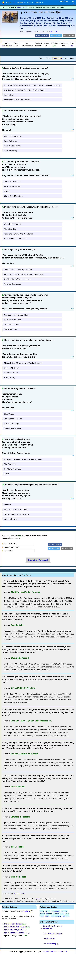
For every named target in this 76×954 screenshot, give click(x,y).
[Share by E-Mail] (69, 35)
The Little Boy (10, 228)
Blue (62, 913)
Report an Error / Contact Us (55, 951)
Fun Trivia (8, 2)
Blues (67, 913)
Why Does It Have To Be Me (16, 509)
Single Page (57, 58)
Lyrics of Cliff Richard (13, 924)
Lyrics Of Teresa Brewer (14, 932)
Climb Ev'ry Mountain (13, 196)
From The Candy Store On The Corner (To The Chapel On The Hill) (32, 85)
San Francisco (56, 916)
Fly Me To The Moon (12, 469)
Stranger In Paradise (13, 418)
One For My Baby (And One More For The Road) (24, 90)
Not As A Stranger (12, 423)
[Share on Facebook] (43, 35)
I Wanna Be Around (12, 186)
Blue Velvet (9, 413)
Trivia (29, 2)
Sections (20, 2)
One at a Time (45, 58)
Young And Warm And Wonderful (18, 233)
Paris (47, 916)
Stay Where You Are (12, 428)
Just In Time (9, 94)
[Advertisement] (38, 51)
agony (37, 898)
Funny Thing (9, 377)
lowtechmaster (7, 45)
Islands (56, 913)
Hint (72, 79)
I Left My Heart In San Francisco (18, 99)
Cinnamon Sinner (11, 324)
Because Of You (11, 372)
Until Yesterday (10, 150)
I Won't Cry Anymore (13, 136)
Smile (6, 473)
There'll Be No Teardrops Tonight (18, 269)
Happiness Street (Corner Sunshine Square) (23, 459)
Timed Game (69, 58)
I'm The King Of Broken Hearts (17, 279)
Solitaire (7, 504)
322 (72, 45)
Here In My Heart (11, 367)
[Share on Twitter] (57, 35)
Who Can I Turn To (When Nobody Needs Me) (23, 274)
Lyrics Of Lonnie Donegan (15, 926)
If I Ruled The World (12, 224)
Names (42, 913)
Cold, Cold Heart (11, 519)
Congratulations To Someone (16, 514)
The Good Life (10, 464)
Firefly (6, 191)
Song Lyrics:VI (27, 911)
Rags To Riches (10, 141)
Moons (49, 913)
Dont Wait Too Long (12, 319)
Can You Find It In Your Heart (16, 314)
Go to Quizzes (52, 933)
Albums (64, 911)
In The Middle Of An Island (15, 238)
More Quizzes (49, 938)
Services (38, 2)
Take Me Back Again (12, 283)
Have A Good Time (12, 145)
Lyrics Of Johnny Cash (13, 929)
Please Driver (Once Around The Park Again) (23, 363)
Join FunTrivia (22, 7)
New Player (63, 1)
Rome (41, 916)
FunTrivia (51, 943)
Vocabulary (55, 911)
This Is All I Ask (10, 329)
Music (41, 911)
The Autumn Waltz (12, 181)
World (47, 911)
